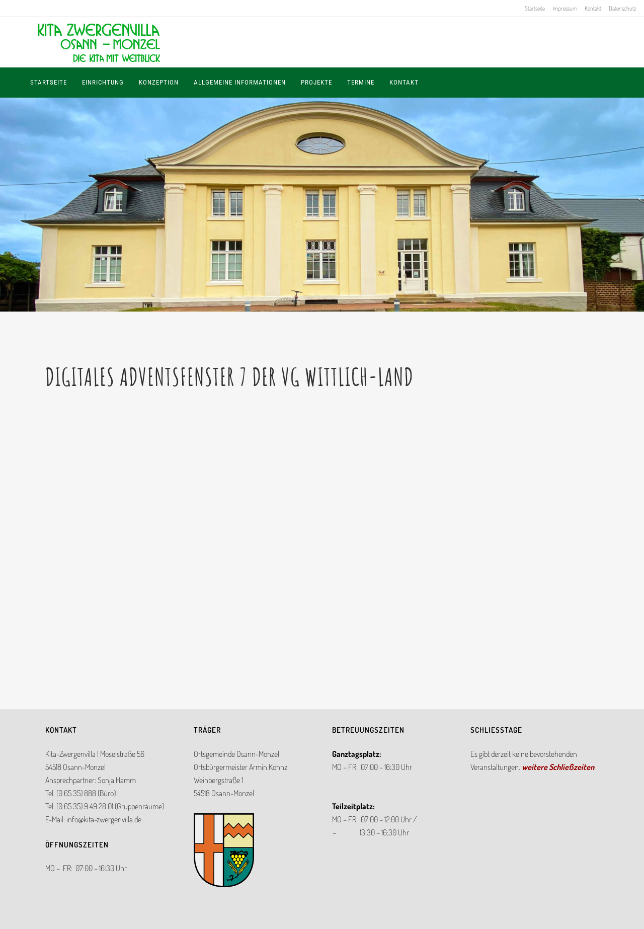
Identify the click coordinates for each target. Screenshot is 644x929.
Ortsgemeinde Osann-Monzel (236, 754)
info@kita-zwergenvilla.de (103, 819)
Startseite (535, 8)
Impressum (564, 8)
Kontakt (593, 8)
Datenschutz (622, 8)
